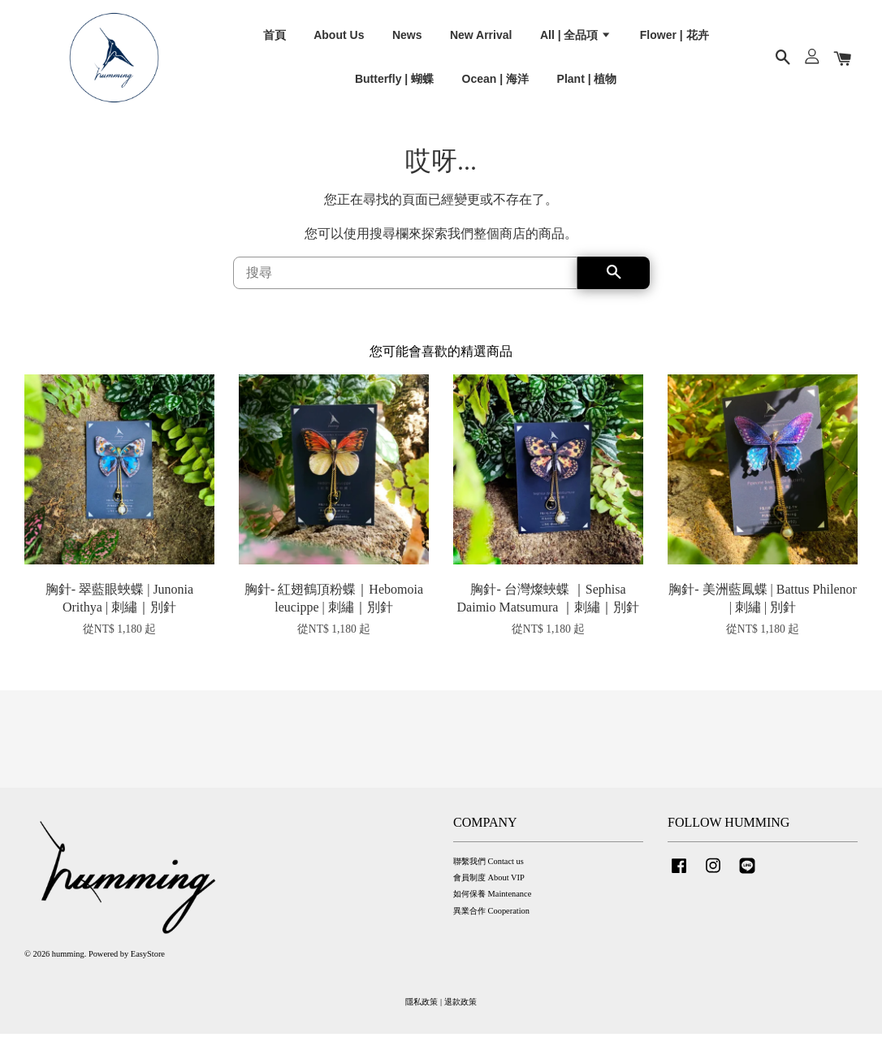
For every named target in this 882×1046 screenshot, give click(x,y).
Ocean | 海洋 (496, 83)
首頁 (274, 39)
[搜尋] (405, 285)
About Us (338, 39)
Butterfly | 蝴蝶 (394, 83)
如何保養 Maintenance (492, 905)
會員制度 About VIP (489, 889)
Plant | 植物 (587, 83)
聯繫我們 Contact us (488, 873)
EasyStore (148, 966)
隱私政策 (421, 1013)
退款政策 (460, 1013)
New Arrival (481, 39)
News (407, 39)
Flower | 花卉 (674, 39)
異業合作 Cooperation (491, 922)
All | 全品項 (576, 39)
